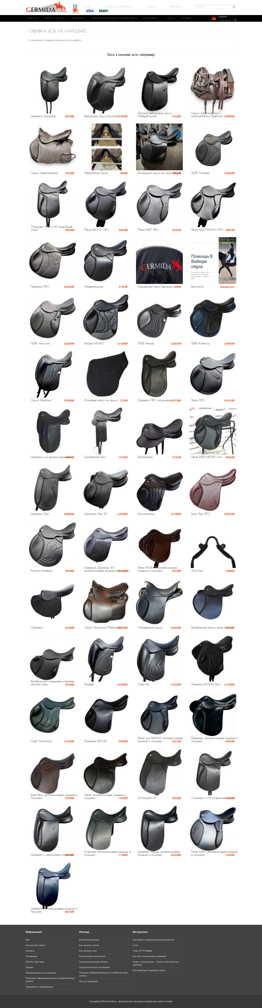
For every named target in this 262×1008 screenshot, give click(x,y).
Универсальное (93, 286)
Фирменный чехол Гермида (155, 286)
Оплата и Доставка (118, 6)
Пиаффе (89, 684)
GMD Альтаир (200, 173)
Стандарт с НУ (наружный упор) (213, 798)
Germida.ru (111, 1001)
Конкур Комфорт (42, 570)
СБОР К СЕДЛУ (55, 18)
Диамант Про (40, 514)
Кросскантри (146, 514)
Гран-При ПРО (200, 514)
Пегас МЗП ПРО (148, 229)
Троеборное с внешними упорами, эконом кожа (53, 682)
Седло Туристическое (44, 173)
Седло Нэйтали (41, 400)
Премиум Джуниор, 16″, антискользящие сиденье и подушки (106, 569)
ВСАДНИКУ (151, 18)
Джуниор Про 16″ (96, 514)
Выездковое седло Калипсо (101, 116)
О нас (135, 945)
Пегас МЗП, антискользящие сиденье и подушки (214, 853)
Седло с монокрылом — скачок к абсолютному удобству (156, 963)
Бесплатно (197, 286)
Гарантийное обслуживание (39, 986)
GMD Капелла (200, 343)
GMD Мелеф (146, 343)
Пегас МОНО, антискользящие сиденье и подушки (157, 569)
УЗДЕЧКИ (79, 18)
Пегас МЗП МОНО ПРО (207, 229)
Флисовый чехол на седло (101, 400)
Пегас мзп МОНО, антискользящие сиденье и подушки (160, 739)
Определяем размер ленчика (93, 961)
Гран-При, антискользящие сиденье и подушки (54, 796)
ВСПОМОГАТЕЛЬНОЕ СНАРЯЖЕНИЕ (115, 18)
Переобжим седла (96, 173)
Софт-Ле (143, 684)
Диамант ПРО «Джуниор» (155, 400)
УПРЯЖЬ (186, 18)
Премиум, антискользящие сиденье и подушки (214, 739)
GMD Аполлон (40, 343)
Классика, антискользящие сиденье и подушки (107, 853)
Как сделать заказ (88, 950)
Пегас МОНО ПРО (96, 229)
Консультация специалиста (92, 956)
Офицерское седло (150, 627)
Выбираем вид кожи (89, 939)
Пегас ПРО (198, 400)
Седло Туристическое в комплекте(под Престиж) (207, 114)
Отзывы (151, 6)
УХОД (171, 18)
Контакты (176, 6)
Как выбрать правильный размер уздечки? (153, 939)
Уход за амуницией (88, 981)
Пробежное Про (94, 457)
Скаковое (36, 627)
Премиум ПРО (40, 286)
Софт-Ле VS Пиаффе (142, 950)
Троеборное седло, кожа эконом (212, 627)
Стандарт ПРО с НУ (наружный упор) (51, 228)
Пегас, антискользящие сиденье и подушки (105, 796)
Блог (88, 6)
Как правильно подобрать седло (149, 970)
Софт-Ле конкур (41, 741)
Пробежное (145, 457)
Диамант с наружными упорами (52, 854)
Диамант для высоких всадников (51, 457)
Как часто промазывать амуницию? (150, 956)
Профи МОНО (94, 343)
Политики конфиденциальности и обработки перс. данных (50, 980)
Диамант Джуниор (43, 116)
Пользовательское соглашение (41, 972)
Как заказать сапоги (35, 945)
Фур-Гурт (197, 570)
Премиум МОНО (95, 741)
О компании (31, 956)
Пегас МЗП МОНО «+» (206, 457)
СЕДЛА (33, 18)
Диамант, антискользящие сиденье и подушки (54, 910)
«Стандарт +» (147, 798)
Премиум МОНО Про (205, 684)
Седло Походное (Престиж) (102, 627)
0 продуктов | (227, 20)
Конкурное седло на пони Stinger (159, 173)
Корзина (222, 16)
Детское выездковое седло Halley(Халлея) (155, 114)
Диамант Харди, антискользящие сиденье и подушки (159, 853)
